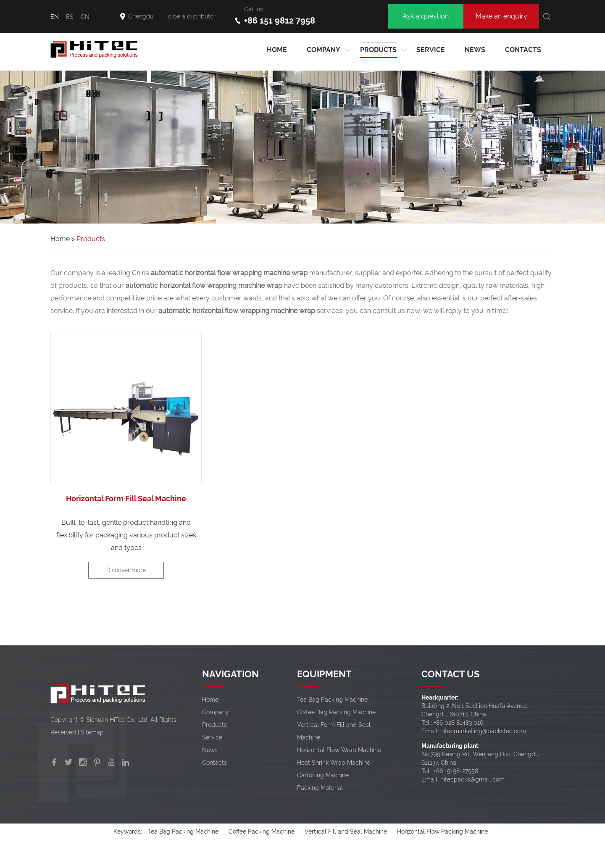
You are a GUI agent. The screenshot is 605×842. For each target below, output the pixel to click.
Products (378, 50)
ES (70, 16)
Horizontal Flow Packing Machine (442, 831)
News (475, 50)
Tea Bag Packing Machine (332, 699)
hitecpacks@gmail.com (472, 779)
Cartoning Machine (323, 775)
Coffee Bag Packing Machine (336, 712)
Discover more (126, 570)
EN (54, 16)
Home (60, 239)
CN (85, 16)
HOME (277, 50)
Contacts (523, 50)
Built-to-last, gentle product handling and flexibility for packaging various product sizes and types (126, 535)
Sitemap (92, 732)
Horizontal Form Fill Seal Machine (126, 498)
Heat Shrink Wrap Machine (333, 762)
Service (430, 50)
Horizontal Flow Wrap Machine (339, 750)
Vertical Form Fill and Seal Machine (334, 731)
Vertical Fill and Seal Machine (346, 831)
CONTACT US (450, 673)
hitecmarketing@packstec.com (483, 731)
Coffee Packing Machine (262, 831)
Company (323, 50)
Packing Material (320, 787)
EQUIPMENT (324, 673)
